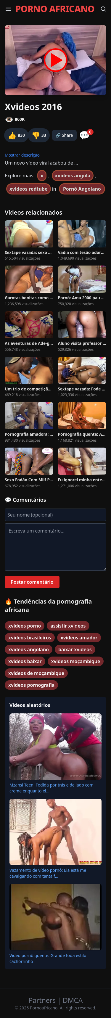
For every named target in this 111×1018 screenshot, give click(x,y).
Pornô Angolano (82, 189)
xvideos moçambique (75, 661)
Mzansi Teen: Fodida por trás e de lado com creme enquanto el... (51, 788)
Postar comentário (32, 582)
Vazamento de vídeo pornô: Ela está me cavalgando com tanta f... (47, 873)
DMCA (73, 1000)
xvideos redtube (28, 189)
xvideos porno (24, 626)
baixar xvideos (75, 649)
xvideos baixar (25, 661)
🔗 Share (64, 135)
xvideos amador (79, 637)
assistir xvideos (68, 626)
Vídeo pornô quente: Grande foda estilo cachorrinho (47, 958)
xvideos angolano (28, 649)
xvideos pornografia (31, 685)
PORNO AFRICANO (54, 9)
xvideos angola (72, 175)
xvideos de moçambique (36, 673)
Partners (42, 1000)
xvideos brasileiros (29, 637)
